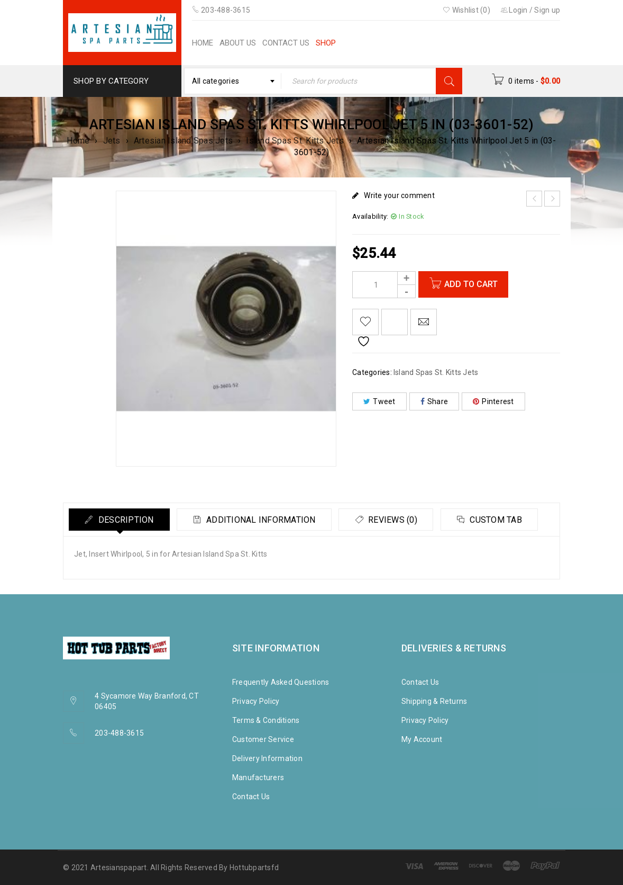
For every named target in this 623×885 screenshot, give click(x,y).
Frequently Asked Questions (280, 682)
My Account (422, 739)
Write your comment (399, 195)
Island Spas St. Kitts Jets (295, 141)
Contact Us (251, 796)
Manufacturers (258, 777)
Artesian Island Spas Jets (183, 141)
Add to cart (471, 284)
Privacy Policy (256, 701)
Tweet (379, 401)
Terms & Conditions (266, 720)
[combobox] (232, 81)
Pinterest (493, 401)
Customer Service (263, 739)
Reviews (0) (393, 520)
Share (434, 401)
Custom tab (497, 520)
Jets (112, 141)
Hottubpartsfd (254, 867)
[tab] (119, 519)
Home (78, 141)
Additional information (261, 520)
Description (125, 520)
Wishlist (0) (466, 10)
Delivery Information (267, 758)
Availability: (370, 216)
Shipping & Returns (434, 701)
